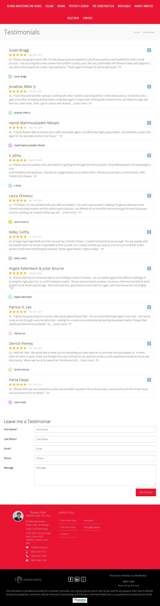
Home (137, 32)
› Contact (63, 533)
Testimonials (148, 32)
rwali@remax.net (39, 547)
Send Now (146, 492)
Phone (7, 458)
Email (7, 448)
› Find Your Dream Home (68, 527)
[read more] (80, 103)
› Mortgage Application (92, 527)
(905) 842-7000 (39, 555)
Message (8, 467)
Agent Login (129, 581)
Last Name (10, 438)
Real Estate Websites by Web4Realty (128, 575)
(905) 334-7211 (39, 551)
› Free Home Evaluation (68, 520)
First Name (10, 429)
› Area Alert (88, 520)
